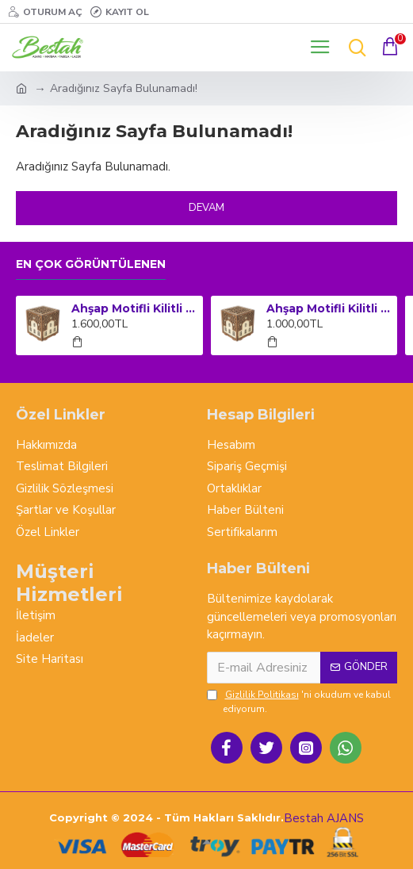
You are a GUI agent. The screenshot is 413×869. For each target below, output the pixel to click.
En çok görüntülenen (91, 264)
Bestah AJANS (324, 818)
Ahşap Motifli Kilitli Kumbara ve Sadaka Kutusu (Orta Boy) (329, 308)
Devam (206, 208)
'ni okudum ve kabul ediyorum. (299, 701)
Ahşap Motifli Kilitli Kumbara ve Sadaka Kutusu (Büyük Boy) (134, 308)
